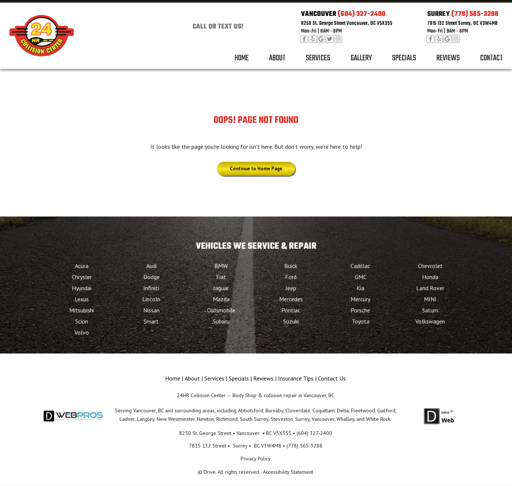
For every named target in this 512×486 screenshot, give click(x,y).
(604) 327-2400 (361, 14)
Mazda (221, 299)
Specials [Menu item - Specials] (239, 378)
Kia (360, 288)
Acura (81, 265)
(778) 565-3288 (474, 14)
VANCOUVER (318, 14)
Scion (81, 321)
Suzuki (291, 321)
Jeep (290, 288)
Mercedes (291, 299)
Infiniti (151, 288)
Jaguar (221, 288)
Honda (430, 277)
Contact (491, 58)
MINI (430, 299)
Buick (290, 265)
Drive (209, 472)
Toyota (360, 321)
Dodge (151, 277)
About (277, 58)
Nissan (151, 310)
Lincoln (151, 299)
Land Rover (430, 288)
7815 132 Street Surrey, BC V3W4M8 (462, 23)
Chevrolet (430, 265)
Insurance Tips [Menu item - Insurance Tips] (296, 378)
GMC (361, 277)
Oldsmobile (221, 310)
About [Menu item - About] (192, 378)
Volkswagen (430, 321)
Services (318, 58)
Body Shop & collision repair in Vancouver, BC (283, 395)
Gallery (361, 58)
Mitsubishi (81, 310)
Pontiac (290, 310)
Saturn (430, 310)
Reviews (448, 58)
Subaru (221, 321)
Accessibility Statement (288, 472)
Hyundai (81, 288)
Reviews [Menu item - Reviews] (263, 378)
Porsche (360, 310)
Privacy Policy (256, 458)
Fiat (221, 277)
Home (241, 58)
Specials (404, 58)
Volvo (81, 332)
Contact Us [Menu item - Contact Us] (332, 378)
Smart (151, 321)
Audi (151, 265)
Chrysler (82, 277)
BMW (221, 265)
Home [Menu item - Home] (172, 378)
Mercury (360, 299)
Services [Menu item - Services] (214, 378)
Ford (291, 277)
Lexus (81, 299)
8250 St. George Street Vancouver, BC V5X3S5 (346, 23)
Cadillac (360, 265)
